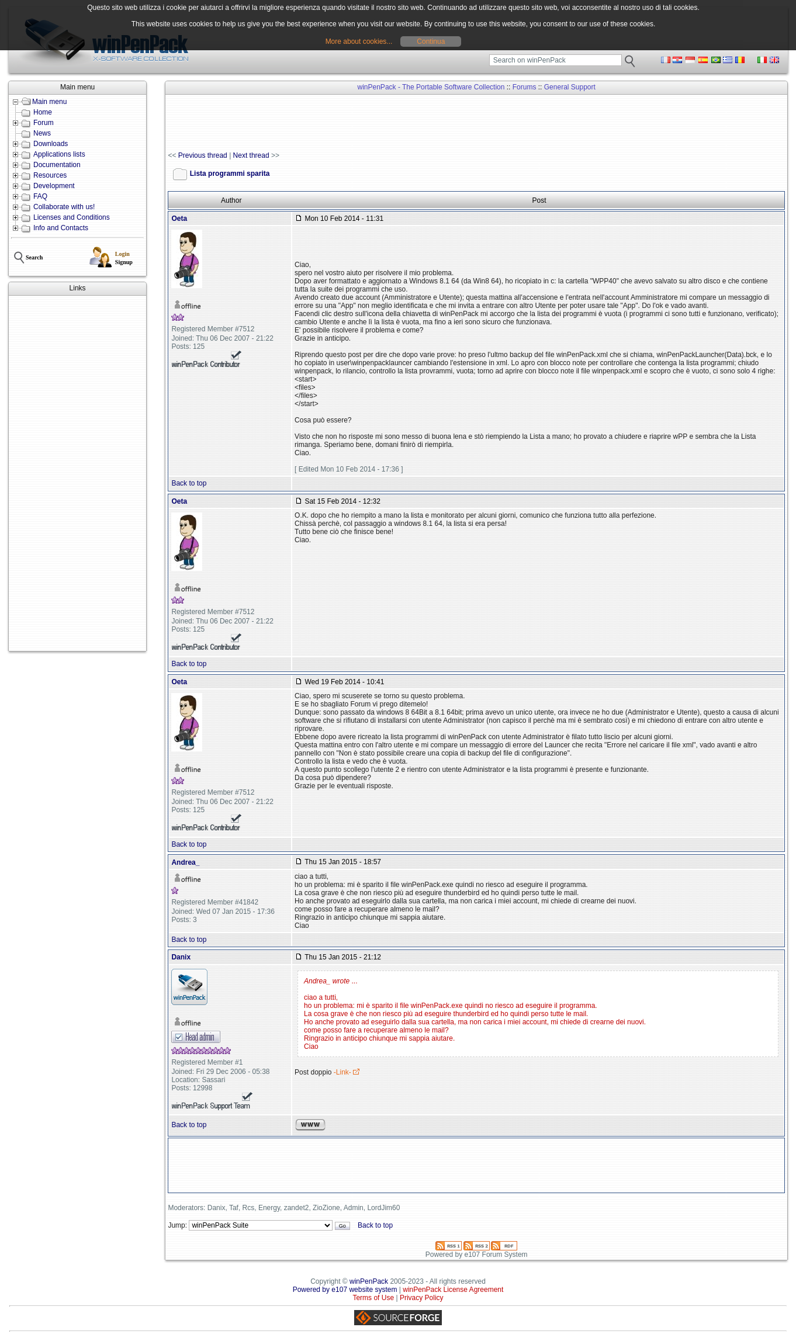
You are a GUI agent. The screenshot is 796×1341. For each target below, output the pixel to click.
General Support (570, 87)
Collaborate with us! (64, 207)
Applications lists (59, 154)
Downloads (50, 144)
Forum (43, 123)
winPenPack (368, 1281)
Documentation (57, 165)
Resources (50, 175)
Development (54, 186)
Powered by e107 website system (345, 1289)
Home (42, 112)
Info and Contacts (60, 228)
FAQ (40, 196)
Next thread (251, 155)
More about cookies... (359, 41)
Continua (431, 41)
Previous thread (202, 155)
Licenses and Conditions (71, 217)
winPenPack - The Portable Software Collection (431, 87)
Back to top (188, 483)
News (42, 133)
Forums (525, 87)
